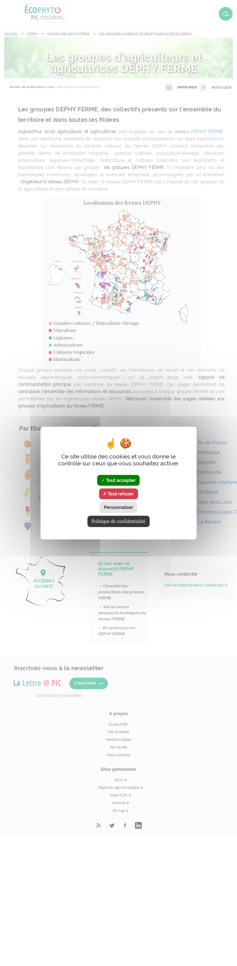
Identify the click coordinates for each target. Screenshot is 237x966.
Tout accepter (118, 480)
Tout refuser (118, 494)
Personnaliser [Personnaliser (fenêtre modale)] (118, 507)
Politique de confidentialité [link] (119, 521)
